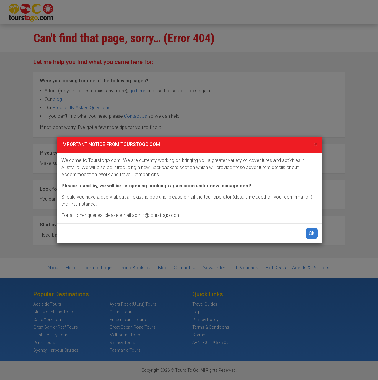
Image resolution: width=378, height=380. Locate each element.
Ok (312, 233)
